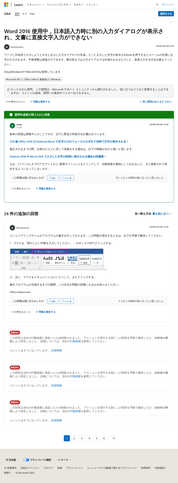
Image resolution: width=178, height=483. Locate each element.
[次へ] (113, 438)
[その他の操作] (171, 22)
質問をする (166, 13)
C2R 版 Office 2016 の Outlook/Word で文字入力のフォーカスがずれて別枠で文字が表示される (68, 141)
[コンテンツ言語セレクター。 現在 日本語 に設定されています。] (11, 460)
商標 (6, 472)
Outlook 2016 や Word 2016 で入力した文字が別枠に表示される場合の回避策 (57, 156)
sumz (19, 124)
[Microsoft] (6, 4)
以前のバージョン (30, 467)
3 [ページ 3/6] (81, 438)
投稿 (59, 467)
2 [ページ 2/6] (74, 438)
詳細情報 (56, 350)
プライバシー (73, 467)
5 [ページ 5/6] (96, 438)
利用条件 (146, 467)
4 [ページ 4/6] (89, 438)
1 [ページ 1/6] (66, 438)
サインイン (168, 4)
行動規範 (75, 341)
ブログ (47, 467)
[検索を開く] (157, 5)
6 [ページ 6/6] (104, 438)
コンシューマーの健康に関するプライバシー (110, 467)
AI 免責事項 (10, 467)
